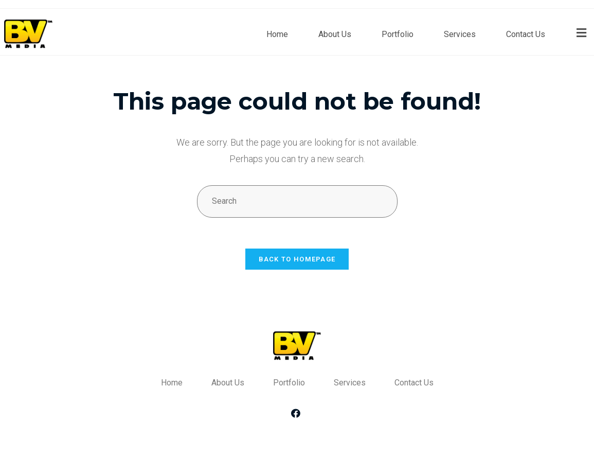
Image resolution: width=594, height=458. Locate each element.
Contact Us (525, 34)
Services (460, 34)
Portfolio (397, 34)
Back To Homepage (297, 259)
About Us (334, 34)
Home (277, 34)
